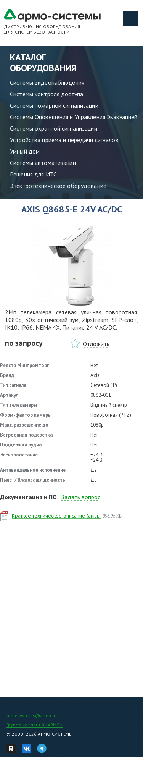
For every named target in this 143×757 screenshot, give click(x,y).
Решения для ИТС (33, 174)
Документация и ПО (28, 497)
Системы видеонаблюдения (47, 82)
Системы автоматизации (43, 163)
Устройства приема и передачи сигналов (64, 140)
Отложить (96, 344)
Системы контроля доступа (46, 94)
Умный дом (25, 151)
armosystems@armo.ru (31, 715)
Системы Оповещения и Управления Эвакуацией (73, 117)
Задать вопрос (80, 497)
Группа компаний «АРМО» (34, 725)
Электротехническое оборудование (58, 185)
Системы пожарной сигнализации (54, 105)
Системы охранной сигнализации (53, 128)
